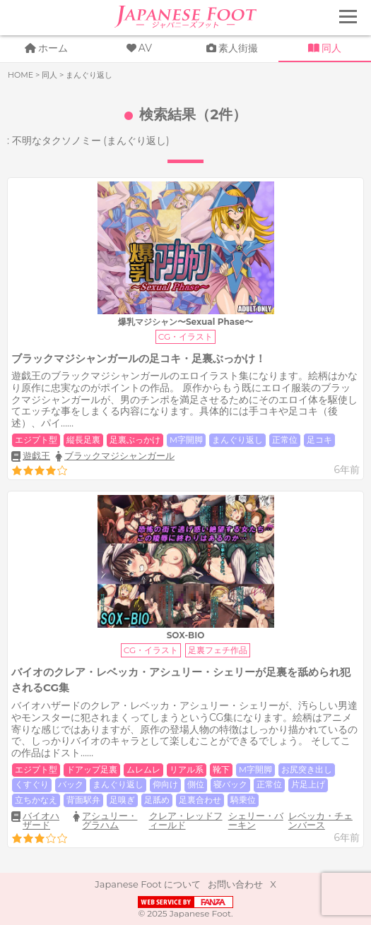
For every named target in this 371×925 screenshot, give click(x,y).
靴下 (221, 770)
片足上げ (308, 784)
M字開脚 (186, 440)
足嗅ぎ (122, 800)
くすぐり (32, 784)
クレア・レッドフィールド (186, 820)
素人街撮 (238, 48)
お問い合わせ (235, 884)
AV (145, 48)
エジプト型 (36, 440)
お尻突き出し (306, 770)
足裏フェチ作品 (217, 650)
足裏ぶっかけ (135, 440)
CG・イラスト (185, 336)
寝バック (230, 784)
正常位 (285, 440)
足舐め (157, 800)
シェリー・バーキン (255, 820)
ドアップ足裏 (91, 770)
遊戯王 (36, 456)
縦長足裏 (83, 440)
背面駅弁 (83, 800)
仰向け (165, 784)
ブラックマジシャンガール (119, 455)
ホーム (53, 48)
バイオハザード (41, 820)
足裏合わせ (200, 800)
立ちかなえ (36, 800)
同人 (331, 48)
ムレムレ (143, 770)
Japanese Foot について (148, 884)
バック (70, 784)
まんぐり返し (237, 440)
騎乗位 (243, 800)
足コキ (319, 440)
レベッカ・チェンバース (320, 820)
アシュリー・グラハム (109, 820)
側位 (195, 784)
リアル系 (187, 770)
